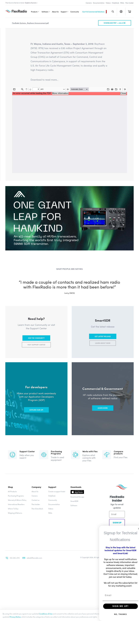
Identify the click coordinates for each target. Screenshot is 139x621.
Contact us (35, 586)
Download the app (77, 582)
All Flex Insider (20, 50)
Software (45, 11)
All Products (12, 577)
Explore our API (36, 495)
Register (121, 12)
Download (77, 578)
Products (34, 11)
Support (64, 11)
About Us (55, 11)
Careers (89, 3)
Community (74, 11)
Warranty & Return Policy (17, 586)
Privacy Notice (15, 617)
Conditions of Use (45, 613)
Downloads (76, 572)
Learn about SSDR (102, 429)
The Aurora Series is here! (21, 2)
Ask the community (36, 423)
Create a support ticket (56, 577)
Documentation (98, 3)
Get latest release (103, 422)
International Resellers (16, 590)
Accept (132, 615)
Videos (108, 3)
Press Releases (29, 97)
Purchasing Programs (16, 581)
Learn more (103, 494)
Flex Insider (129, 3)
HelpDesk (115, 3)
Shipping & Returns (15, 598)
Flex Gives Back (37, 594)
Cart (129, 12)
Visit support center (36, 430)
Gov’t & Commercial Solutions (93, 11)
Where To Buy (13, 594)
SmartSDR (74, 587)
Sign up (117, 608)
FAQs (122, 3)
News (16, 97)
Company (36, 572)
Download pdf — (114, 108)
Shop (10, 572)
